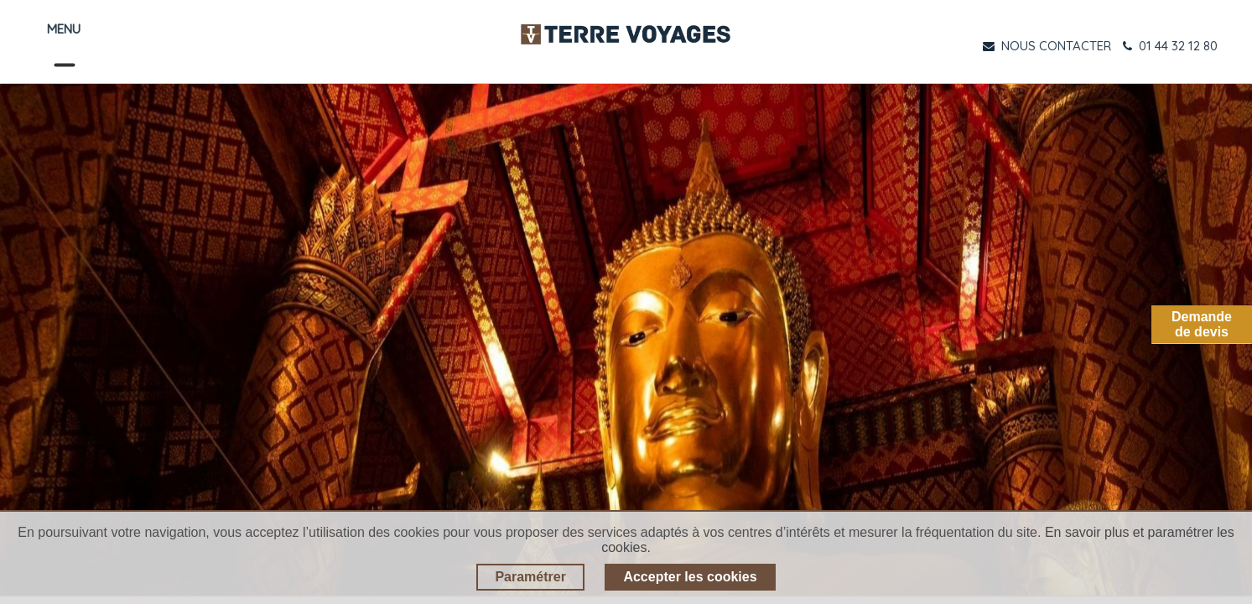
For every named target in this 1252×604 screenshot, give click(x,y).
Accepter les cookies (689, 577)
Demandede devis (1201, 324)
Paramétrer (530, 577)
